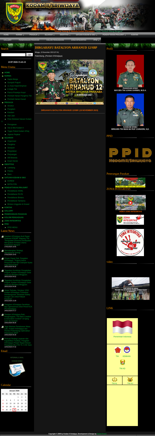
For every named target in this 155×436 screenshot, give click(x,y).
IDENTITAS (9, 164)
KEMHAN (126, 356)
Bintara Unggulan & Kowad (18, 204)
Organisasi (11, 141)
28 (14, 410)
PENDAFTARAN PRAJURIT (16, 188)
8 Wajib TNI (12, 89)
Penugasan (12, 124)
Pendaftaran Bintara (15, 197)
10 (25, 400)
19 (7, 406)
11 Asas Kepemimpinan (16, 86)
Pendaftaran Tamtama (16, 201)
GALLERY (8, 211)
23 (22, 406)
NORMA (7, 76)
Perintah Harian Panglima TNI (19, 96)
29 (18, 410)
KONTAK (8, 207)
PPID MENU (12, 227)
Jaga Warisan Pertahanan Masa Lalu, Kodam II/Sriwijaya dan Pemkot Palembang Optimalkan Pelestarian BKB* (17, 330)
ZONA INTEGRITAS (12, 221)
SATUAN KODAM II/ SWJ (15, 178)
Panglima (11, 144)
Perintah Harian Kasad (16, 99)
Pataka (10, 171)
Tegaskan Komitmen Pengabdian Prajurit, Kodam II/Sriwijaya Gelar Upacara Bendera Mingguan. (17, 272)
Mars (9, 174)
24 (25, 406)
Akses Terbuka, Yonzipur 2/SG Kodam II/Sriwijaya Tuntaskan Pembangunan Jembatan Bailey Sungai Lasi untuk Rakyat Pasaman (17, 294)
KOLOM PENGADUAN (13, 217)
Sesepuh (11, 148)
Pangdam (11, 109)
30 (22, 410)
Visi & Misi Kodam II (15, 128)
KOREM (10, 181)
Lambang (11, 168)
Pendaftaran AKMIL (15, 191)
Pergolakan (12, 151)
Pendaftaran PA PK (15, 194)
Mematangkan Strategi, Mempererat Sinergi (13, 251)
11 (3, 403)
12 (7, 403)
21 (14, 406)
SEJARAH (8, 138)
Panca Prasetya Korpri (16, 92)
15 (18, 403)
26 (7, 410)
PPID (6, 224)
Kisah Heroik (12, 161)
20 (10, 406)
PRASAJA (8, 102)
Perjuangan (12, 154)
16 (22, 403)
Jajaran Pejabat (13, 134)
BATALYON (12, 184)
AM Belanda (12, 158)
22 (18, 406)
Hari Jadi (11, 116)
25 (3, 410)
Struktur (10, 106)
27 (10, 410)
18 (3, 406)
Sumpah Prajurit (13, 82)
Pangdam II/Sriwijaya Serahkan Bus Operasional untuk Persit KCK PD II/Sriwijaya (18, 306)
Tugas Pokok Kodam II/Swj (18, 131)
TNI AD (122, 368)
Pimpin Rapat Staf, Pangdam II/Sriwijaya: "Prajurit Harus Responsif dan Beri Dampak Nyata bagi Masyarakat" (18, 261)
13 (10, 403)
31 (25, 410)
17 (25, 403)
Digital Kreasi (102, 434)
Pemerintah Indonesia (122, 337)
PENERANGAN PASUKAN (15, 214)
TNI (117, 356)
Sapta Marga (12, 79)
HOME (7, 73)
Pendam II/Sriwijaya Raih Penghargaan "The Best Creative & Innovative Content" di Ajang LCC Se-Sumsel (17, 317)
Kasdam (10, 112)
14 (14, 403)
